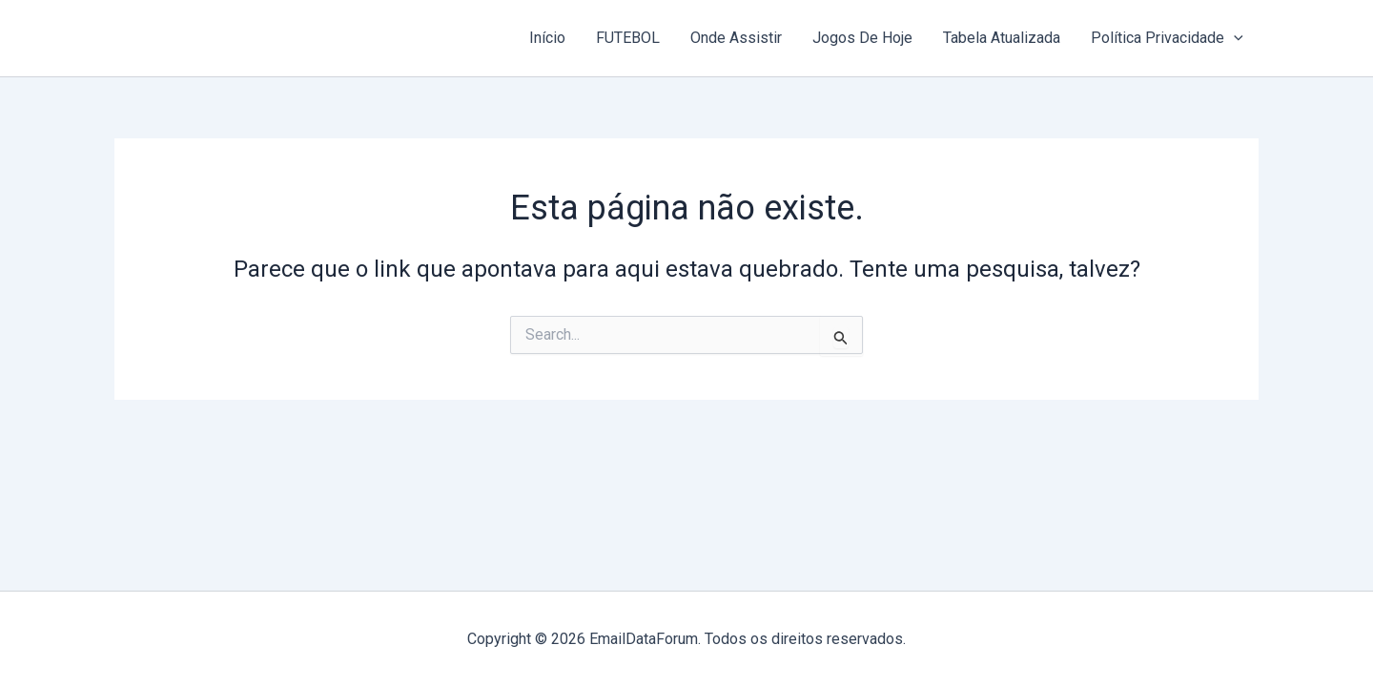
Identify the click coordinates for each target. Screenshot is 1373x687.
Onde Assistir (736, 38)
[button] (1233, 38)
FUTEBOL (628, 38)
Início (547, 38)
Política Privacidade (1167, 38)
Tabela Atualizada (1001, 38)
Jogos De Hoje (862, 38)
